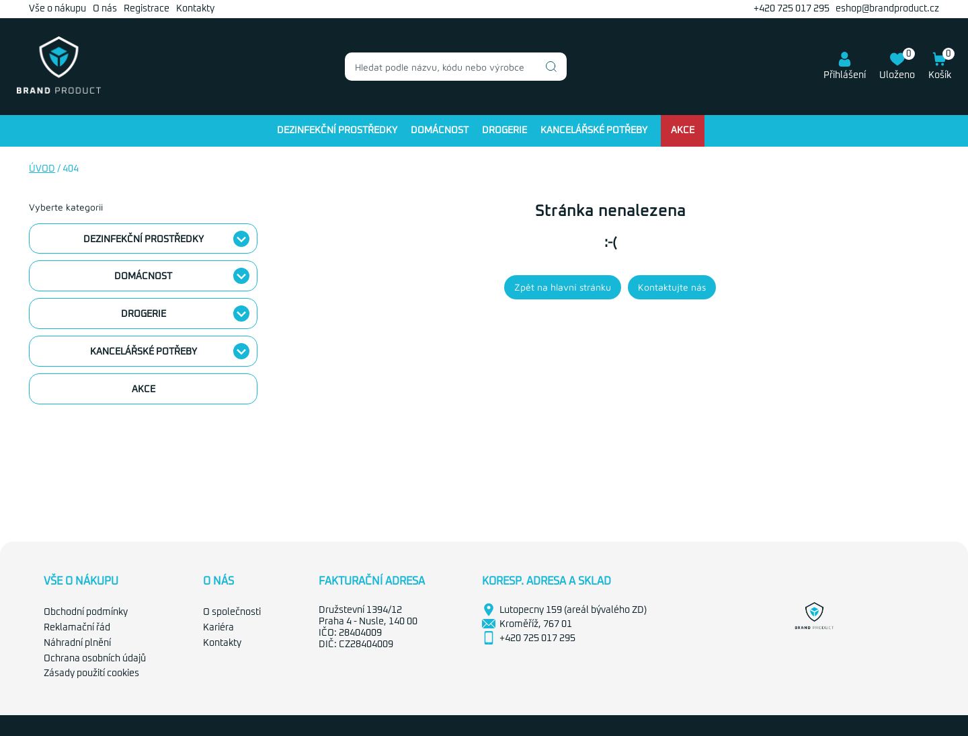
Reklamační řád (77, 627)
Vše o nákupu (57, 8)
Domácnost (440, 130)
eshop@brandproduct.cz (887, 8)
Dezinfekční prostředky (337, 130)
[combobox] (456, 66)
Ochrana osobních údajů (95, 658)
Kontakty (195, 8)
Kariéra (218, 627)
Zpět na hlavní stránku (562, 287)
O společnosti (232, 612)
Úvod (42, 169)
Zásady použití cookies (91, 673)
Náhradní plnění (77, 643)
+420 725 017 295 (792, 8)
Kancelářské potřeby (593, 130)
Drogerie (504, 130)
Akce (682, 130)
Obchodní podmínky (86, 612)
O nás (105, 8)
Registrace (146, 8)
